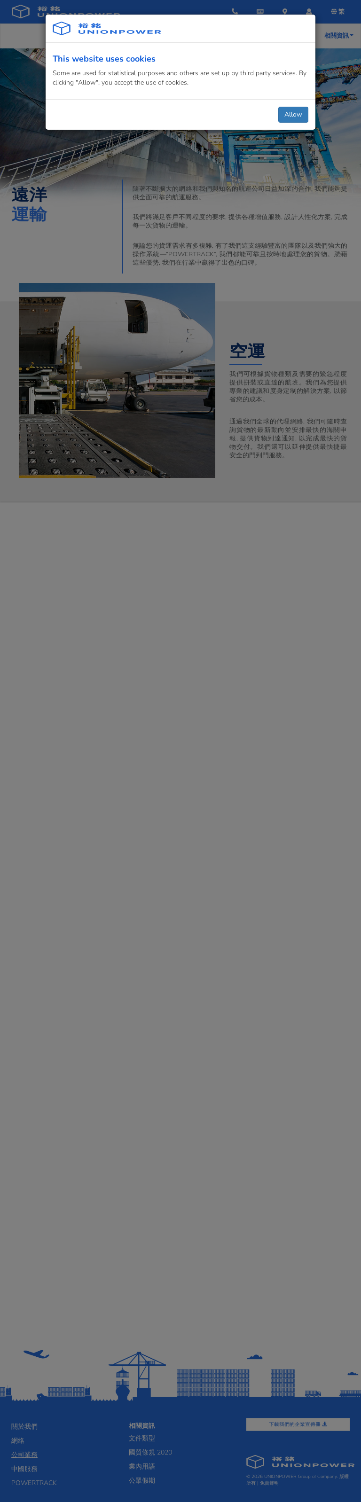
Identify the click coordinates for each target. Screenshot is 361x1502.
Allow (293, 114)
